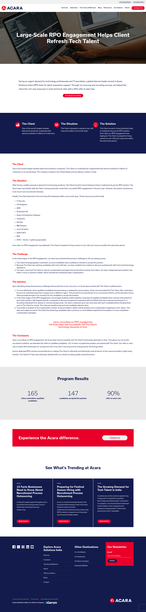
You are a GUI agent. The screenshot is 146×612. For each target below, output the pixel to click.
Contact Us (138, 8)
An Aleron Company (82, 561)
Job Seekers (118, 7)
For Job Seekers (125, 2)
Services (64, 7)
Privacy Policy (35, 599)
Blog (100, 7)
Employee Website (81, 565)
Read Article (23, 521)
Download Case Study (73, 95)
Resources (108, 7)
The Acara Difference (88, 7)
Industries (74, 7)
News (45, 577)
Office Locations (49, 573)
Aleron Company (38, 602)
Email (109, 552)
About (127, 7)
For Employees (138, 2)
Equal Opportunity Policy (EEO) (49, 599)
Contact (46, 582)
